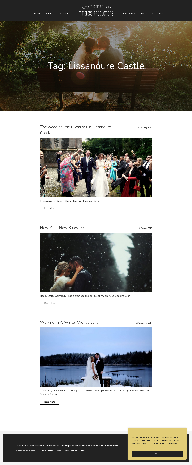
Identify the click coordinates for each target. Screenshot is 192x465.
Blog (144, 14)
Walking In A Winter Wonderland (69, 322)
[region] (157, 444)
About (50, 14)
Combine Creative (77, 451)
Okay (157, 454)
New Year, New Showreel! (63, 227)
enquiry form (72, 445)
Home (37, 14)
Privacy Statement (48, 451)
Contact (157, 14)
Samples (65, 14)
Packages (129, 14)
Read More (49, 208)
